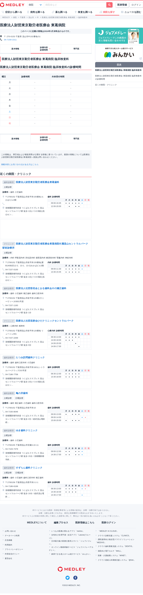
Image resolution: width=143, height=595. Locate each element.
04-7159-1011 (10, 40)
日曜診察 (19, 398)
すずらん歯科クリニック (29, 467)
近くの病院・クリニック (106, 85)
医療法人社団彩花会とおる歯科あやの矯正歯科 (41, 288)
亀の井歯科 (22, 393)
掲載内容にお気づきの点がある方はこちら (20, 164)
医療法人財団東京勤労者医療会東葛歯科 (37, 182)
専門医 (76, 49)
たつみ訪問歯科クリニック (30, 357)
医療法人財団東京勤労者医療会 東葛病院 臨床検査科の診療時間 (118, 77)
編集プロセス (61, 522)
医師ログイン (109, 522)
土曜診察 (8, 187)
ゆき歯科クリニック (27, 430)
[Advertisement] (37, 229)
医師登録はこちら (85, 522)
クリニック (9, 244)
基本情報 (15, 49)
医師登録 (122, 5)
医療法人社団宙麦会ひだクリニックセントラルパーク (45, 321)
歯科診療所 (9, 182)
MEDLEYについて (37, 522)
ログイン (136, 5)
